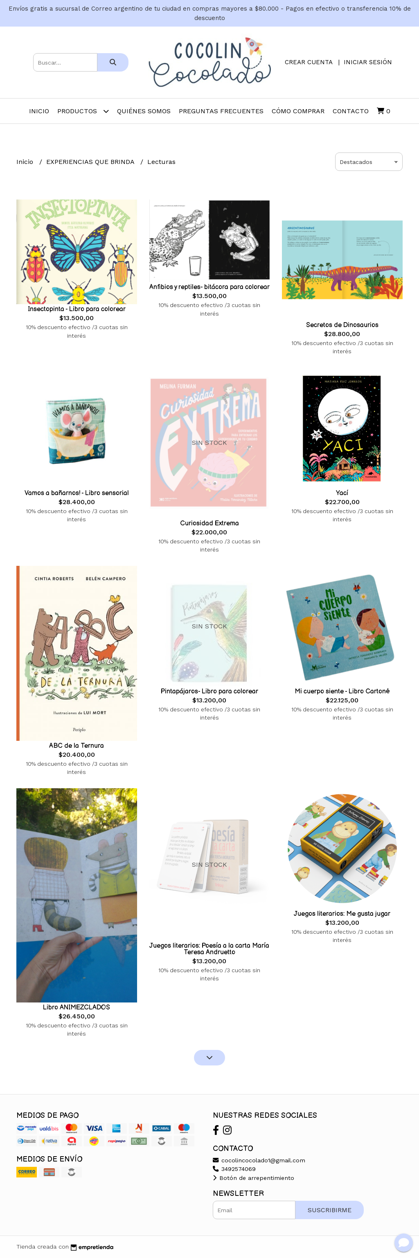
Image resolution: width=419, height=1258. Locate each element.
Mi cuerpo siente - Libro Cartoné (342, 691)
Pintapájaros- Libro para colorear (209, 691)
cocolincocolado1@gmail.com (259, 1160)
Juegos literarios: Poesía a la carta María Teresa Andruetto (209, 949)
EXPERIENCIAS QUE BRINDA (91, 162)
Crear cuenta (308, 62)
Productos (83, 111)
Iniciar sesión (368, 62)
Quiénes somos (144, 111)
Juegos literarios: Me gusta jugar (342, 914)
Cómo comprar (298, 111)
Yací (342, 493)
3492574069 (234, 1169)
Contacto (351, 111)
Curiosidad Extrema (209, 523)
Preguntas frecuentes (221, 111)
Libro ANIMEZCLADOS (76, 1007)
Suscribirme (329, 1210)
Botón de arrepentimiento (253, 1178)
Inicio (39, 111)
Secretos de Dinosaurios (342, 325)
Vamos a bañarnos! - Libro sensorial (77, 493)
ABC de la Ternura (76, 746)
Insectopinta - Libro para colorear (77, 309)
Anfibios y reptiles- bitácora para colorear (209, 287)
